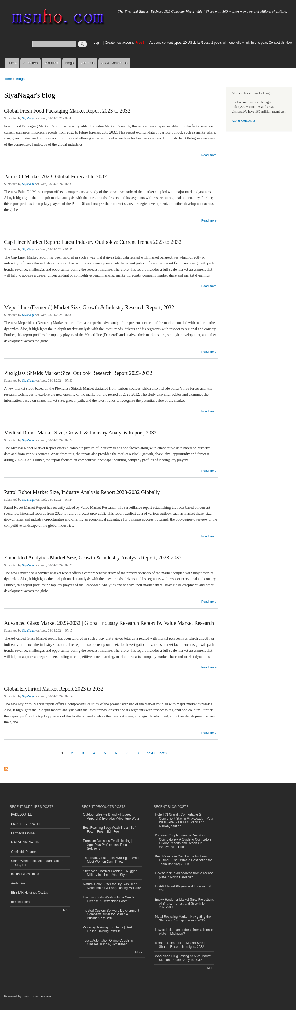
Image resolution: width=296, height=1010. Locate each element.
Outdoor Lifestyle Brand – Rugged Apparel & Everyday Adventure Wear (111, 816)
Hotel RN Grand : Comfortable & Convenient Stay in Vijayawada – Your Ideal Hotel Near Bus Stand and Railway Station (184, 820)
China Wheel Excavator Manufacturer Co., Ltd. (37, 863)
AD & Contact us (243, 121)
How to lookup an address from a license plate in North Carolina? (184, 875)
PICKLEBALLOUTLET (27, 824)
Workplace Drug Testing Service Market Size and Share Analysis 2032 (183, 958)
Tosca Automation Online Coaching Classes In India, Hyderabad (108, 942)
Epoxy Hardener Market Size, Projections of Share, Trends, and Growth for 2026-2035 (184, 903)
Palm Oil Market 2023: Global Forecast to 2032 (55, 176)
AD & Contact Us (114, 63)
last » (163, 753)
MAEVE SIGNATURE (26, 842)
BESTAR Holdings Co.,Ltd (29, 892)
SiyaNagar (29, 118)
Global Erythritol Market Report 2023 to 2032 (53, 689)
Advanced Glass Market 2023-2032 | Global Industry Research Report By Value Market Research (109, 623)
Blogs (69, 63)
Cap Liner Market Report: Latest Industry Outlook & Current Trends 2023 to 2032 (92, 242)
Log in (98, 43)
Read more (209, 154)
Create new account (119, 43)
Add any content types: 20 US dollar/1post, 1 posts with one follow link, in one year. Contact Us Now (220, 43)
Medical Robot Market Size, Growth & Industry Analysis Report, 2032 (80, 433)
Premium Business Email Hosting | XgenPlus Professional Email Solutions (107, 844)
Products (51, 63)
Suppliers (30, 63)
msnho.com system (37, 996)
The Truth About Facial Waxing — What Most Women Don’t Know (111, 860)
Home (12, 63)
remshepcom (20, 902)
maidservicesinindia (25, 874)
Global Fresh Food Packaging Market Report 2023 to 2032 (67, 111)
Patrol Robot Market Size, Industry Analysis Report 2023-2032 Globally (82, 492)
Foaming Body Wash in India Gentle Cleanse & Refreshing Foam (108, 899)
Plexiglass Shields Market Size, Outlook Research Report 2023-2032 (78, 373)
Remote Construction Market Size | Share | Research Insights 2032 (180, 945)
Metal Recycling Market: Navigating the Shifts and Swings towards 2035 (183, 918)
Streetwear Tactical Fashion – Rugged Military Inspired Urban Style (110, 873)
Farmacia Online (23, 833)
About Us (87, 63)
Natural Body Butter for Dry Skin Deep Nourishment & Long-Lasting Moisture (112, 886)
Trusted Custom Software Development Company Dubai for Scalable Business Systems (111, 914)
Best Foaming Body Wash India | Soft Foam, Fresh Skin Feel (109, 829)
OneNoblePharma (24, 852)
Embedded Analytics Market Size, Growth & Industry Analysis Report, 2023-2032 (93, 558)
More (66, 910)
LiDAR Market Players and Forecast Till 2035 (183, 888)
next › (151, 753)
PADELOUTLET (22, 814)
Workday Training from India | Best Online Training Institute (107, 929)
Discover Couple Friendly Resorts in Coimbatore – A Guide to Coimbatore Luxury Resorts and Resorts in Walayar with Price (183, 841)
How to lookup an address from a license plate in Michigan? (184, 931)
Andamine (18, 883)
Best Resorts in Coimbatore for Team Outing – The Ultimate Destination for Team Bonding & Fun (183, 860)
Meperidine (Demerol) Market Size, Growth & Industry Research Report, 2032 (89, 307)
